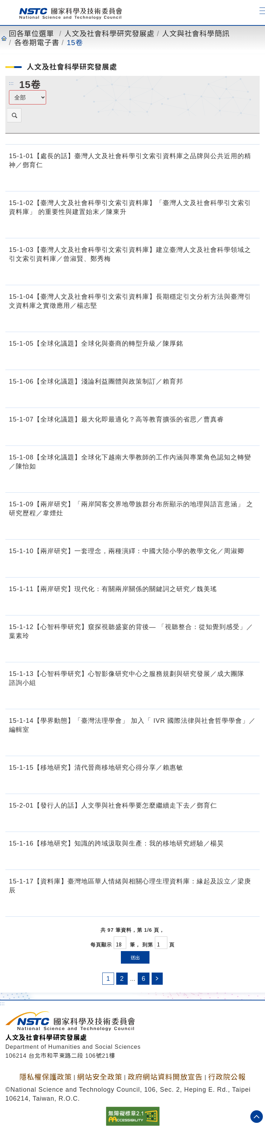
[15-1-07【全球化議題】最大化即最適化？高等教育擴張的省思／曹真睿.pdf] (216, 435)
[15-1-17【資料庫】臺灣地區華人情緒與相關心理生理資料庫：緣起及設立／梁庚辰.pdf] (248, 905)
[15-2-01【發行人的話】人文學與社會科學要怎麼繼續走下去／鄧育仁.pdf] (209, 821)
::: (11, 83)
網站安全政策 (99, 1077)
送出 (135, 957)
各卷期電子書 (36, 43)
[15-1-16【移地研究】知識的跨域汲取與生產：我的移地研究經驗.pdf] (216, 859)
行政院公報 (227, 1077)
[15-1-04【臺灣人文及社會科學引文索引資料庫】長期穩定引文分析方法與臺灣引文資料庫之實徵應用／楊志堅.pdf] (248, 321)
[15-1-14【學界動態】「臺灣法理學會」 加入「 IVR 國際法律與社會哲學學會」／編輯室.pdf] (248, 745)
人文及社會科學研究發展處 (109, 34)
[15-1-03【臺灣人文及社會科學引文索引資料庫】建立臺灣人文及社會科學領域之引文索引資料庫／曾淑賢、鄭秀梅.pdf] (248, 274)
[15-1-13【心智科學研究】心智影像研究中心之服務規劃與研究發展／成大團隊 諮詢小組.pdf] (248, 698)
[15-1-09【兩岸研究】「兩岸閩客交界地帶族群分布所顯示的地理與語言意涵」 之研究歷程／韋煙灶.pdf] (248, 528)
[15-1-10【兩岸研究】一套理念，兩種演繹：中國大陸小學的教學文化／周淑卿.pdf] (237, 566)
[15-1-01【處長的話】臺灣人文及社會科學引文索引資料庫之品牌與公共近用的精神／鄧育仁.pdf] (248, 180)
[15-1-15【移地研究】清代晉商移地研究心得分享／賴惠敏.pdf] (175, 783)
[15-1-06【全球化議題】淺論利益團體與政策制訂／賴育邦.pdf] (175, 397)
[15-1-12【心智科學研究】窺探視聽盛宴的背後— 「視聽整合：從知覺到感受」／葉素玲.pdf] (248, 651)
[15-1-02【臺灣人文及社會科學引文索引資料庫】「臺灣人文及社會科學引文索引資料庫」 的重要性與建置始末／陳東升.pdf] (248, 227)
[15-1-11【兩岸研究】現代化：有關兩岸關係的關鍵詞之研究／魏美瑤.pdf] (209, 604)
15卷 (75, 43)
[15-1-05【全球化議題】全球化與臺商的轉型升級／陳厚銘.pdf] (175, 359)
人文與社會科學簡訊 (196, 34)
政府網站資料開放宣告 (165, 1077)
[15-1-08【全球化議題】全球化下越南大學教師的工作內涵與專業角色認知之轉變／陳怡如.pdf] (248, 481)
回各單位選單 (31, 34)
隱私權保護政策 (45, 1077)
